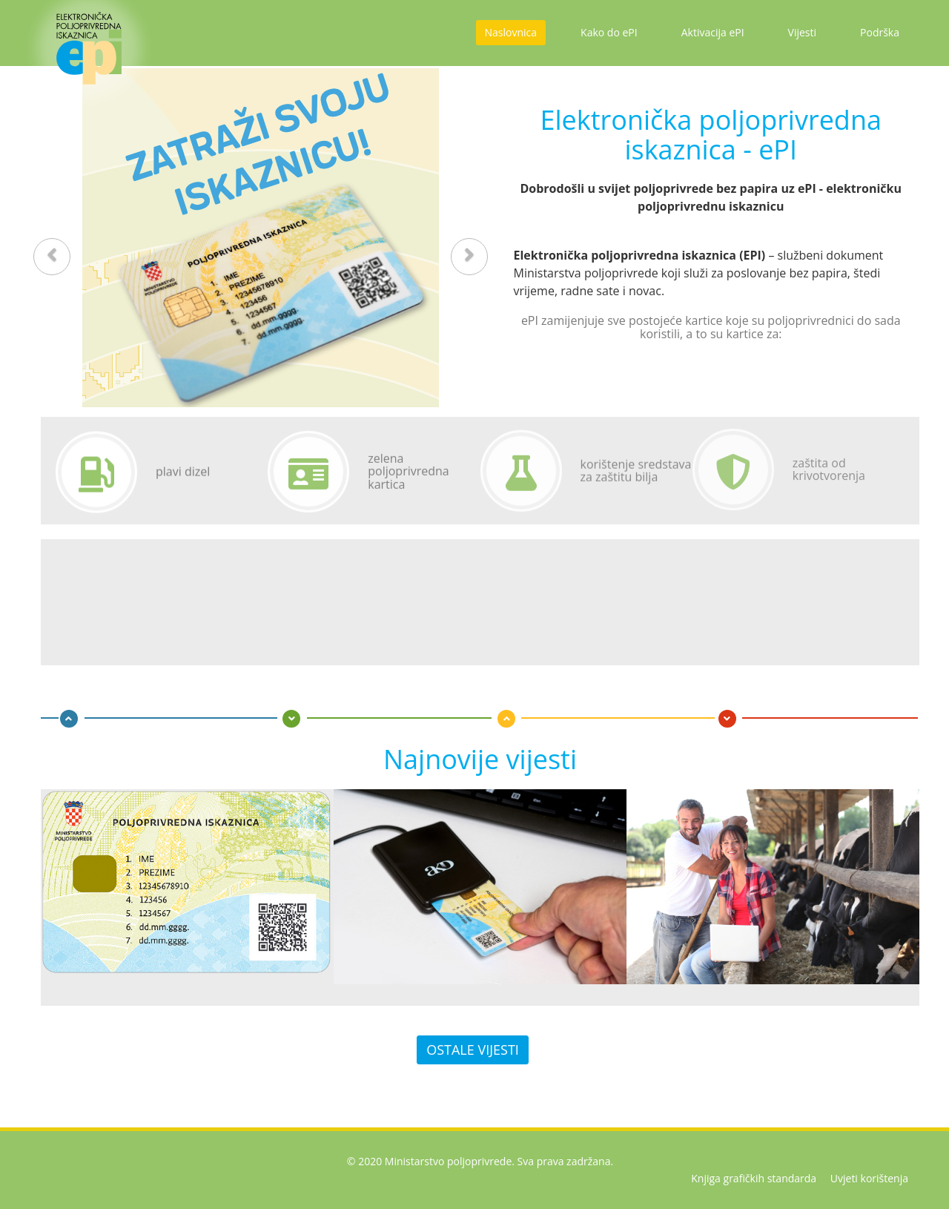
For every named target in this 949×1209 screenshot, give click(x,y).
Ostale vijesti (472, 1049)
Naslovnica (511, 32)
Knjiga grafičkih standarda (753, 1178)
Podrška (879, 32)
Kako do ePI (609, 32)
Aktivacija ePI (712, 32)
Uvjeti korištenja (869, 1178)
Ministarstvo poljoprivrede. (450, 1161)
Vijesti (802, 32)
